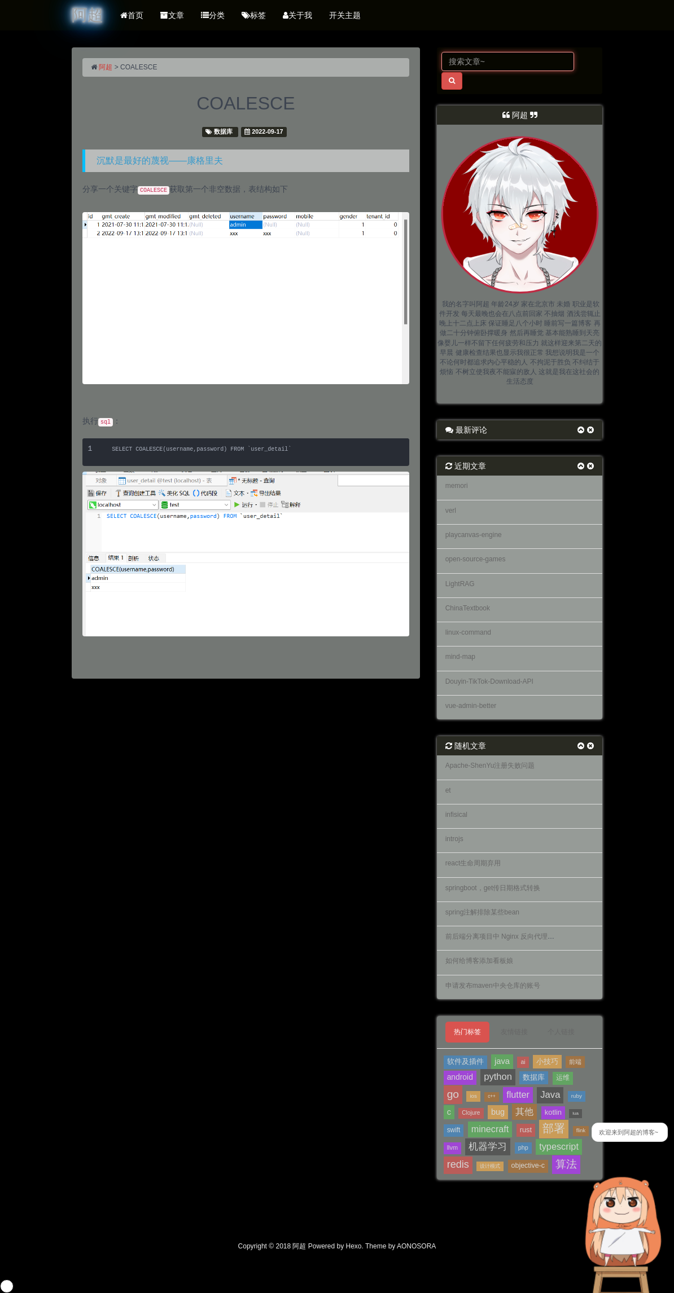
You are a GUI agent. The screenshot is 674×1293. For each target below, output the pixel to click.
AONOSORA (416, 1246)
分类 (213, 15)
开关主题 (345, 15)
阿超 (105, 67)
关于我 (297, 15)
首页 (131, 15)
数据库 (223, 131)
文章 (172, 15)
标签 (254, 15)
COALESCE (245, 103)
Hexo (354, 1246)
